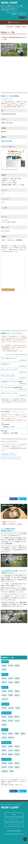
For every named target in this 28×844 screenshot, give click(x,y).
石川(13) (17, 720)
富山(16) (10, 720)
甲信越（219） (5, 704)
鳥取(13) (4, 746)
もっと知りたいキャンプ (15, 359)
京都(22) (10, 733)
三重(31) (4, 720)
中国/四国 (17, 26)
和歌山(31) (11, 737)
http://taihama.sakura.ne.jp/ (10, 169)
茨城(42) (4, 691)
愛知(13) (17, 716)
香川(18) (4, 754)
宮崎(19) (17, 767)
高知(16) (17, 754)
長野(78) (17, 708)
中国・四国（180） (6, 742)
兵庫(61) (23, 733)
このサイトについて (14, 819)
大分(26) (10, 767)
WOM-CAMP (9, 26)
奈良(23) (4, 737)
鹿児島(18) (5, 771)
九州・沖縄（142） (6, 759)
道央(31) (10, 665)
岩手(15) (10, 678)
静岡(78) (10, 716)
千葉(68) (10, 695)
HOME (14, 814)
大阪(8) (17, 733)
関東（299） (5, 687)
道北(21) (4, 669)
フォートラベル (7, 458)
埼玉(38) (4, 695)
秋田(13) (4, 682)
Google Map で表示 (9, 289)
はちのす (5, 454)
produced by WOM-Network (14, 830)
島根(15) (10, 746)
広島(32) (4, 750)
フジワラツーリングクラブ (15, 371)
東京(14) (17, 695)
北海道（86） (5, 661)
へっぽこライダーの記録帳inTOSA (15, 388)
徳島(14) (17, 750)
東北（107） (5, 674)
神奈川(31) (5, 699)
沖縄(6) (11, 771)
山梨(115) (11, 708)
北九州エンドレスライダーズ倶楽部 (15, 383)
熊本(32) (4, 767)
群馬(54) (17, 691)
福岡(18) (4, 763)
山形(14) (10, 682)
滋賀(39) (4, 733)
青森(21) (4, 678)
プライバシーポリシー (14, 824)
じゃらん (17, 458)
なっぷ (13, 454)
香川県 (24, 26)
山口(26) (10, 750)
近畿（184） (5, 729)
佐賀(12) (10, 763)
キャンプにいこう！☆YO (15, 394)
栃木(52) (10, 691)
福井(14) (4, 724)
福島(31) (17, 682)
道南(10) (4, 665)
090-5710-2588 (6, 141)
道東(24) (17, 665)
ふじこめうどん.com (15, 377)
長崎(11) (17, 763)
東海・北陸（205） (6, 712)
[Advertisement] (14, 74)
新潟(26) (4, 708)
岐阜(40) (4, 716)
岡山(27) (17, 746)
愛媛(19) (10, 754)
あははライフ (15, 365)
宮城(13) (17, 678)
